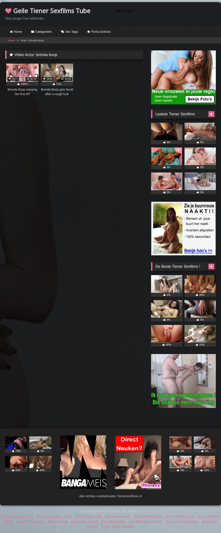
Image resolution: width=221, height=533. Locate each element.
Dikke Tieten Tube (88, 516)
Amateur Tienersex (30, 522)
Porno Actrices (100, 31)
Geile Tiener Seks (84, 522)
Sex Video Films (113, 522)
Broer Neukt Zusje (180, 516)
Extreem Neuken (118, 516)
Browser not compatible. (165, 13)
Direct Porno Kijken (148, 516)
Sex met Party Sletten (182, 522)
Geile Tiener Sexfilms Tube (47, 10)
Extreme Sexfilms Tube (54, 516)
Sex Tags (71, 31)
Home (18, 31)
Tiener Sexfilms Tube (17, 516)
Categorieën (43, 31)
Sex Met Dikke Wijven (146, 522)
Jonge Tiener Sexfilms (118, 527)
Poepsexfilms (58, 522)
